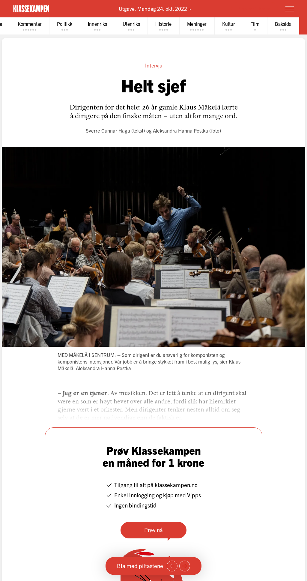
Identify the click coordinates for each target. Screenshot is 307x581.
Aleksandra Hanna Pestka (180, 130)
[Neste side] (184, 566)
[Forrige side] (172, 566)
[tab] (29, 25)
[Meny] (289, 8)
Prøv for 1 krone (254, 8)
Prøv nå (153, 529)
